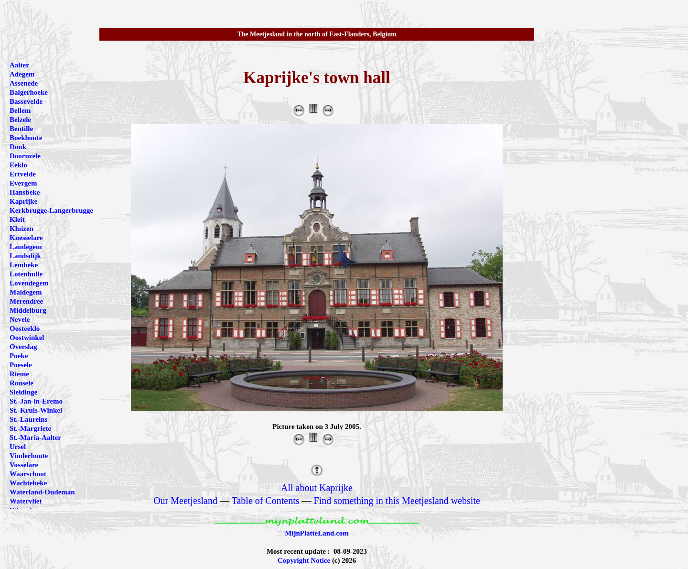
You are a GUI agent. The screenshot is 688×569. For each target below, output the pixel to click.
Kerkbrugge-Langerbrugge (51, 210)
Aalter (19, 65)
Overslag (23, 346)
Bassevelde (26, 101)
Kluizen (21, 228)
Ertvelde (23, 174)
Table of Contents (266, 500)
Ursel (18, 446)
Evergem (23, 183)
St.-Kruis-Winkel (36, 410)
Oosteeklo (25, 328)
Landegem (26, 247)
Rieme (19, 374)
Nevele (20, 319)
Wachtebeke (28, 483)
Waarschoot (28, 474)
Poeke (19, 356)
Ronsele (21, 383)
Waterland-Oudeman (42, 492)
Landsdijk (25, 256)
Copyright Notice (304, 560)
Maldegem (26, 292)
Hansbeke (25, 192)
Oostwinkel (27, 337)
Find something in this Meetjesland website (397, 500)
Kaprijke (23, 201)
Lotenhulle (26, 274)
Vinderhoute (29, 456)
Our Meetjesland (185, 500)
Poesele (21, 365)
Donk (18, 147)
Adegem (22, 74)
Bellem (20, 110)
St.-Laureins (28, 419)
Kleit (17, 219)
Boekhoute (26, 138)
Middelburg (28, 310)
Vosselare (24, 465)
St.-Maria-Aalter (35, 437)
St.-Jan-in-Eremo (36, 401)
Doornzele (25, 156)
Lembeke (24, 265)
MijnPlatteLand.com (317, 533)
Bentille (21, 128)
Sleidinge (23, 392)
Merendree (26, 301)
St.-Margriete (30, 428)
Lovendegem (29, 283)
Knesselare (26, 237)
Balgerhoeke (29, 92)
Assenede (24, 83)
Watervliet (26, 501)
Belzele (20, 119)
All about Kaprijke (317, 487)
